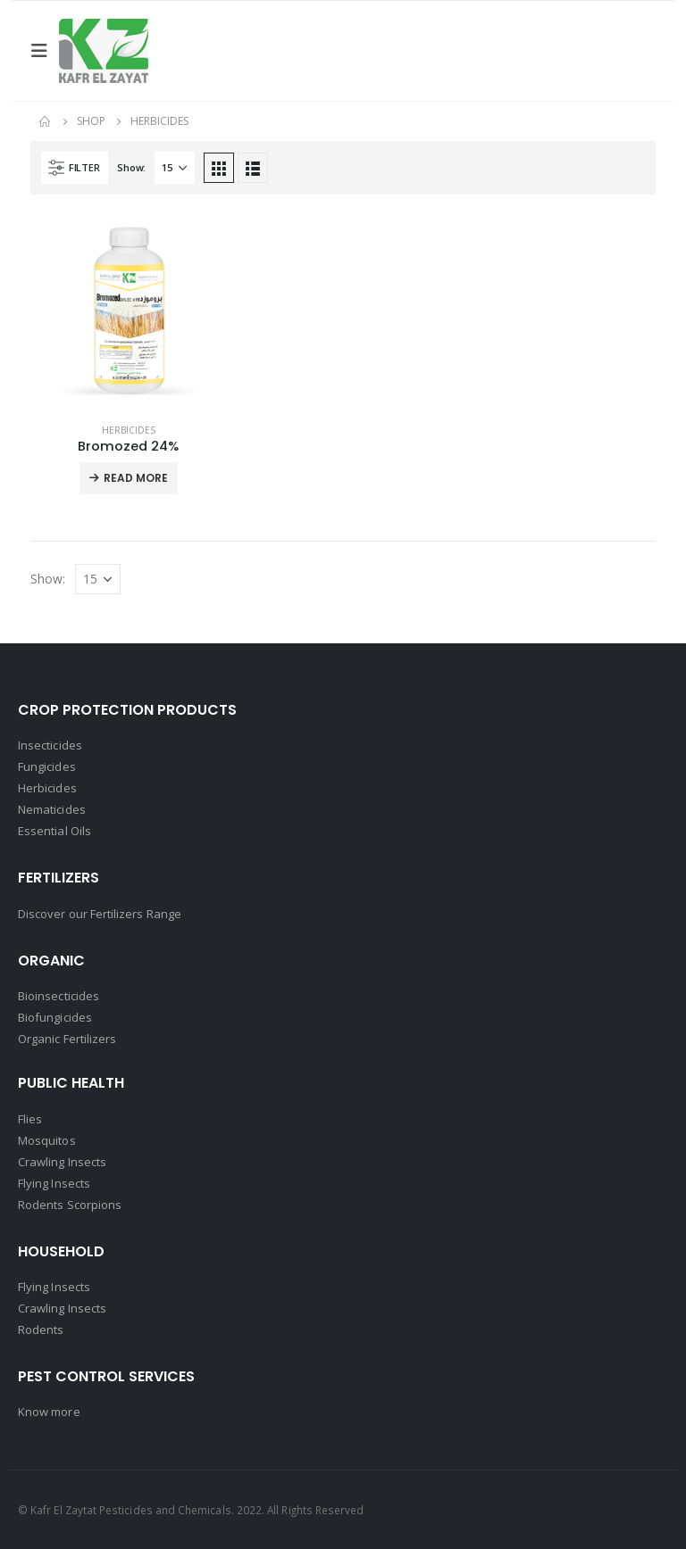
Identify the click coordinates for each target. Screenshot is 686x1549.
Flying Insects (54, 1183)
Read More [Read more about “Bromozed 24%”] (136, 477)
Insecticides (50, 745)
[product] (128, 310)
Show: (131, 167)
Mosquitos (47, 1140)
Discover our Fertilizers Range (99, 914)
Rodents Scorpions (69, 1205)
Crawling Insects (62, 1162)
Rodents (40, 1329)
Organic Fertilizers (67, 1039)
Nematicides (52, 809)
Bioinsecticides (58, 996)
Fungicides (47, 766)
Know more (49, 1412)
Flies (30, 1119)
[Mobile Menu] (44, 51)
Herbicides (128, 430)
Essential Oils (54, 831)
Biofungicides (55, 1017)
